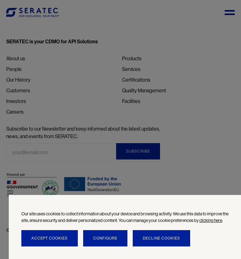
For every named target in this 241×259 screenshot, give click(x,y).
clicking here (210, 220)
